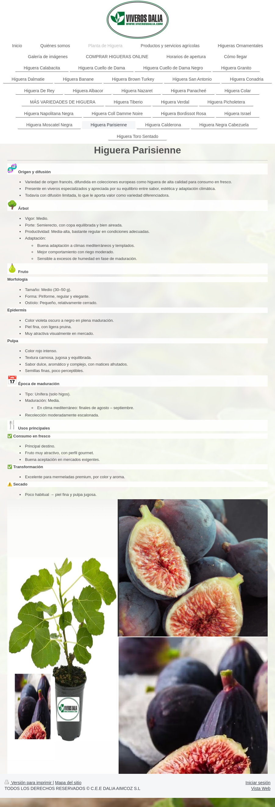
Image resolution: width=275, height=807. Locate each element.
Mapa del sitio (68, 782)
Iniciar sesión (257, 782)
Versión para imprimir (29, 782)
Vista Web (260, 788)
